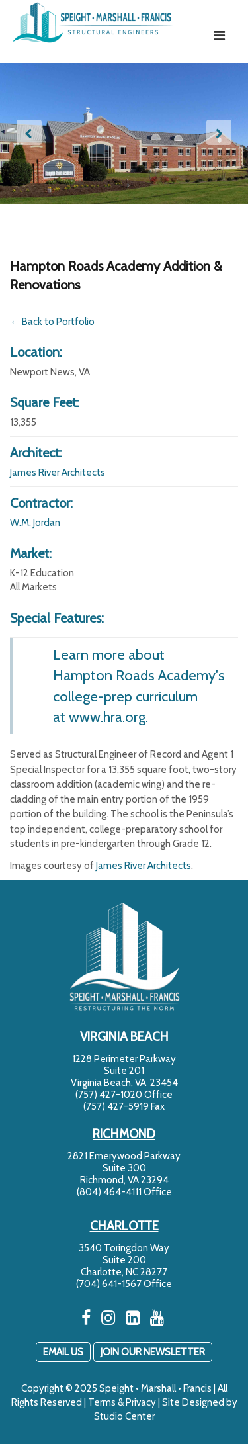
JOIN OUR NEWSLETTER (153, 1352)
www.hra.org (107, 716)
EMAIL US (63, 1352)
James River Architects (57, 472)
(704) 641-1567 (109, 1284)
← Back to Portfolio (52, 322)
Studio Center (124, 1416)
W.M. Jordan (35, 523)
